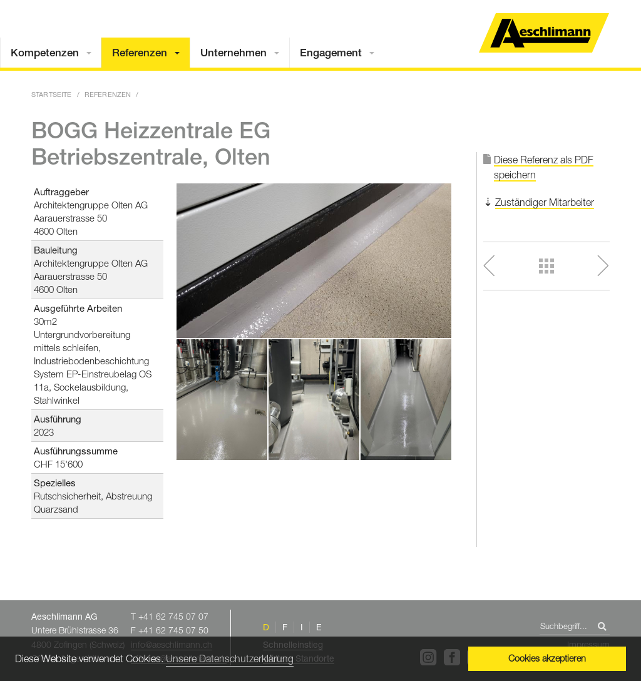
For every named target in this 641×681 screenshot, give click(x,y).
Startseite (51, 94)
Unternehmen (233, 52)
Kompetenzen (45, 52)
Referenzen (139, 52)
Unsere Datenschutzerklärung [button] (230, 658)
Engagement (331, 52)
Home (544, 33)
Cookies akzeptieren (547, 658)
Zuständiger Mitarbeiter (544, 202)
